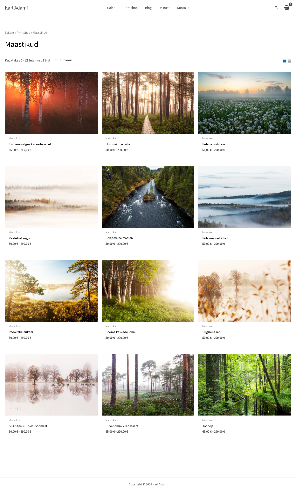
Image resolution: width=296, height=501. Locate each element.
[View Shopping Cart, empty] (286, 8)
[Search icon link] (276, 8)
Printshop (24, 33)
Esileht (10, 33)
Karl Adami (16, 7)
